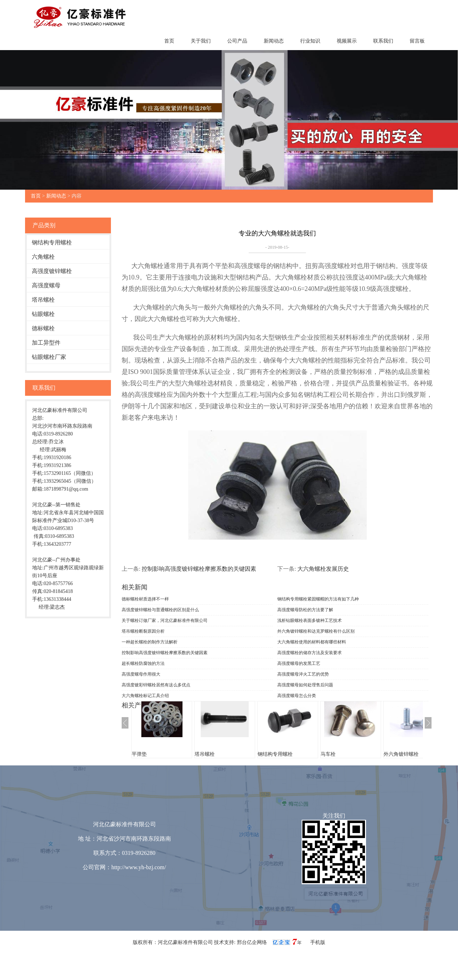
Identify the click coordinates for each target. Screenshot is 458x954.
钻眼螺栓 (43, 314)
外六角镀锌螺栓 (401, 754)
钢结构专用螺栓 (52, 242)
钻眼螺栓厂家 (49, 357)
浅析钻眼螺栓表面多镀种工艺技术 (309, 620)
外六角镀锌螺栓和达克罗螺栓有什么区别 (316, 631)
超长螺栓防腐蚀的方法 (143, 663)
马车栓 (328, 754)
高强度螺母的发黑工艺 (298, 663)
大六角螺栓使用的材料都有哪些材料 (311, 641)
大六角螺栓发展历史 (323, 569)
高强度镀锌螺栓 (52, 271)
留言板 (417, 41)
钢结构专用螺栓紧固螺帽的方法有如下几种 (318, 599)
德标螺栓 (43, 328)
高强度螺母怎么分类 (296, 695)
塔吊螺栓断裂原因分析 (143, 631)
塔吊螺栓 (43, 300)
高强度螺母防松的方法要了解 (305, 609)
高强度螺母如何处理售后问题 (305, 684)
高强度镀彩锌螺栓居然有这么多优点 (156, 684)
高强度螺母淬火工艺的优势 (303, 674)
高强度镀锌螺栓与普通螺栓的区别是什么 (160, 609)
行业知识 (310, 41)
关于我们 (201, 41)
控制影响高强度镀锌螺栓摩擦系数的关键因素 (199, 569)
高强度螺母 (46, 285)
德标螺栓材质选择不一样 (145, 599)
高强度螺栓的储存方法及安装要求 (309, 652)
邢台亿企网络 (252, 942)
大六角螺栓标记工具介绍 (145, 695)
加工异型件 (46, 343)
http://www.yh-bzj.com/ (138, 867)
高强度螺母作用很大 (141, 674)
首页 (169, 41)
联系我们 (383, 41)
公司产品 (237, 41)
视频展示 (347, 41)
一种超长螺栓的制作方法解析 (149, 641)
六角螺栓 (43, 257)
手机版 (317, 942)
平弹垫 (139, 754)
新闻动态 (274, 41)
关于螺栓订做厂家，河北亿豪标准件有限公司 (165, 620)
